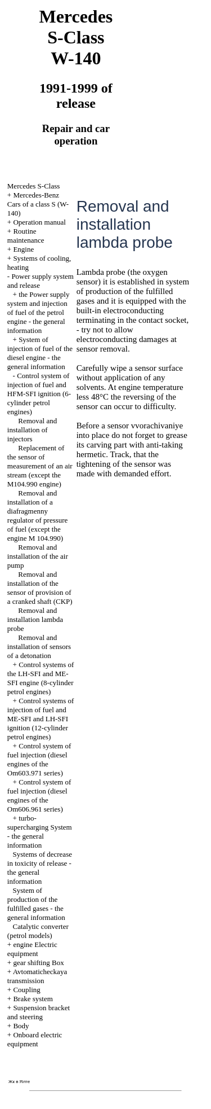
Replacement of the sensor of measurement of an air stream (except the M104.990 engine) (40, 466)
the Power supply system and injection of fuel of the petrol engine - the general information (38, 312)
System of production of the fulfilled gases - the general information (36, 904)
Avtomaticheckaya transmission (37, 976)
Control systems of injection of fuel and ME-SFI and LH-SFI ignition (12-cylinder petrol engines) (40, 718)
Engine (23, 249)
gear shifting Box (38, 962)
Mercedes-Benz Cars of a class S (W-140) (38, 204)
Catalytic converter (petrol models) (38, 931)
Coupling (26, 989)
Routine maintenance (25, 235)
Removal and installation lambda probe (35, 619)
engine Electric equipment (32, 949)
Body (21, 1026)
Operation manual (39, 222)
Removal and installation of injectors (32, 430)
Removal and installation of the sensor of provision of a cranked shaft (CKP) (40, 588)
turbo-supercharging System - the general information (39, 831)
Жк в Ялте (19, 1081)
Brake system (32, 998)
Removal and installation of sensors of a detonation (39, 646)
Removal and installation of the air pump (37, 556)
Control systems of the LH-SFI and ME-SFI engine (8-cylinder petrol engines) (40, 678)
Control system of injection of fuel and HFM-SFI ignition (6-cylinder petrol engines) (39, 393)
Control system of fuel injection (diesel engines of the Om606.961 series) (39, 795)
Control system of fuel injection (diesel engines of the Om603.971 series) (39, 759)
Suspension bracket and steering (38, 1012)
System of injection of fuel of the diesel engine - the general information (40, 353)
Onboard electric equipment (34, 1039)
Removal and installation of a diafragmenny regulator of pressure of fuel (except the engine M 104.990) (37, 515)
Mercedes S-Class (33, 186)
